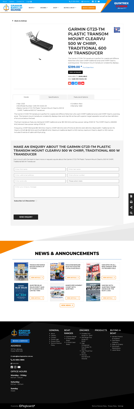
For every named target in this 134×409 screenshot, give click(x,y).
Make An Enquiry (117, 344)
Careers (11, 1)
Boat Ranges (68, 332)
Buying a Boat (69, 8)
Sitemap (120, 406)
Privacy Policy (55, 341)
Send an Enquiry (75, 72)
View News (67, 305)
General (54, 330)
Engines (43, 8)
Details (26, 97)
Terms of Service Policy (99, 406)
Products (101, 330)
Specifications (54, 97)
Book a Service (88, 8)
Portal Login (55, 339)
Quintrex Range (71, 336)
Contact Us (20, 1)
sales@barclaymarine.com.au (22, 356)
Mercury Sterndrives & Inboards (86, 357)
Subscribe (15, 363)
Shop (55, 8)
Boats (31, 8)
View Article (37, 277)
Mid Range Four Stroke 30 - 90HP (87, 339)
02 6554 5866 (17, 360)
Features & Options (81, 97)
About (5, 1)
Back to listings (19, 21)
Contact (53, 337)
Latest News (116, 350)
